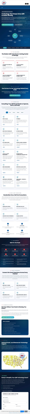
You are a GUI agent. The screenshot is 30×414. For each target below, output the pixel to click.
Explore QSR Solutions (18, 24)
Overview (5, 47)
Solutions (13, 47)
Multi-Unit (17, 47)
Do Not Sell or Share (15, 412)
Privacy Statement (20, 412)
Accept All (22, 411)
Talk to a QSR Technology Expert (7, 24)
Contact (25, 47)
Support (21, 47)
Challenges (9, 47)
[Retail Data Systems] (4, 2)
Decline (26, 411)
